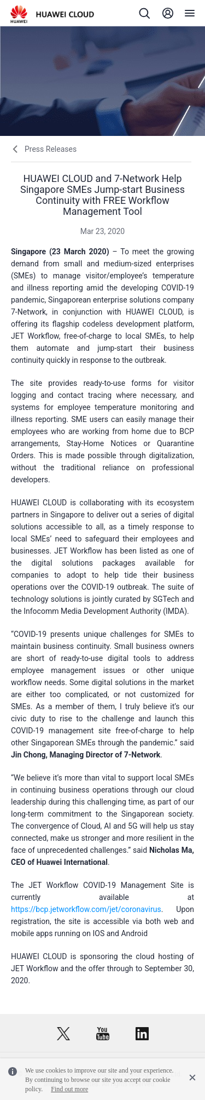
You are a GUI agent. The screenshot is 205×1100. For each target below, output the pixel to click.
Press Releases (51, 149)
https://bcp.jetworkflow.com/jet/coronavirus (86, 909)
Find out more (69, 1089)
